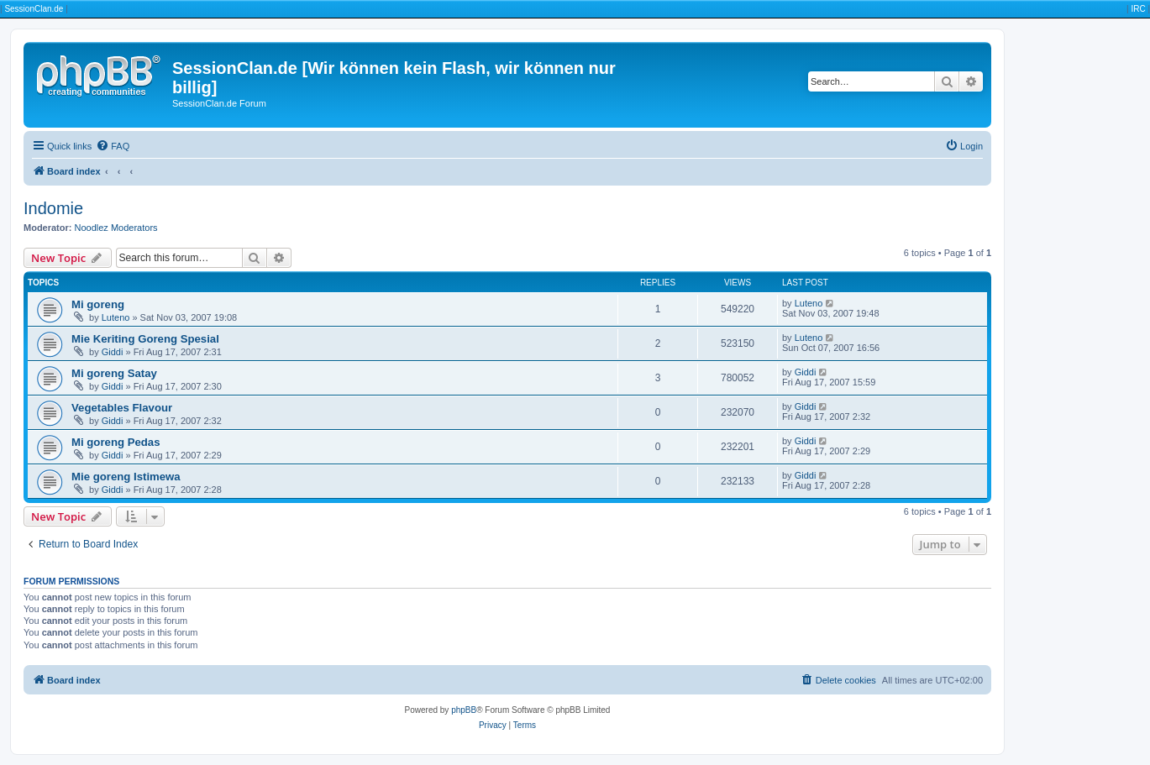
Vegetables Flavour (121, 407)
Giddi (112, 352)
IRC (1138, 8)
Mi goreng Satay (114, 373)
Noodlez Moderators (116, 228)
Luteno (116, 317)
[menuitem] (112, 146)
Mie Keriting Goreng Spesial (145, 339)
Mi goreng (97, 304)
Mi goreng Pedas (115, 442)
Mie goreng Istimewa (126, 476)
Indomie (53, 208)
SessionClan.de (33, 8)
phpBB (463, 710)
